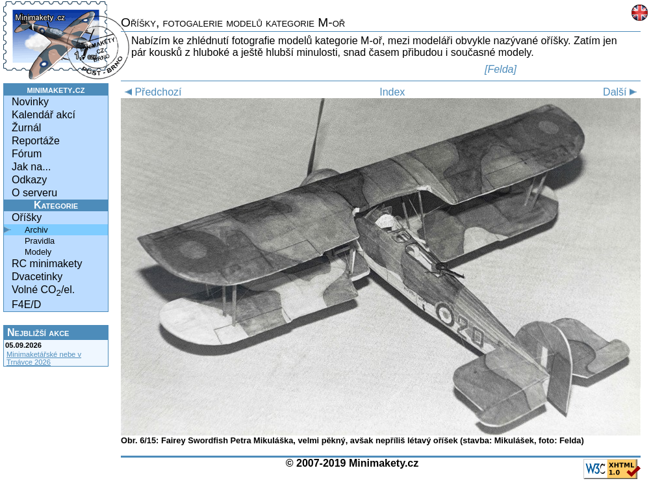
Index (392, 92)
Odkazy (29, 179)
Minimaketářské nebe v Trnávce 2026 (43, 358)
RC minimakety (47, 263)
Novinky (30, 101)
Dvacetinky (37, 276)
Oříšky (27, 217)
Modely (38, 252)
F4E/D (26, 304)
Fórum (27, 153)
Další (622, 92)
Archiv (36, 230)
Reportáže (36, 140)
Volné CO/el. (43, 291)
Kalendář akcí (43, 114)
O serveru (34, 192)
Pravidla (40, 241)
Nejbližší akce (38, 332)
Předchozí (151, 92)
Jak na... (31, 166)
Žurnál (26, 127)
